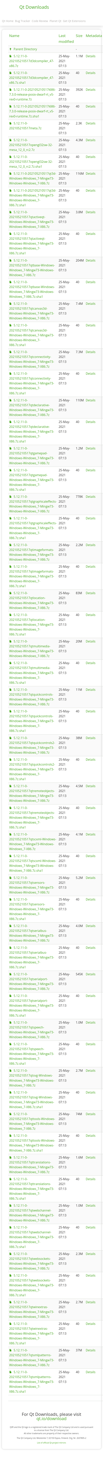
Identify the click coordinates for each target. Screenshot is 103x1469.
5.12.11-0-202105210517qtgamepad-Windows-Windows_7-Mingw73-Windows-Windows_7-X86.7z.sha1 (31, 480)
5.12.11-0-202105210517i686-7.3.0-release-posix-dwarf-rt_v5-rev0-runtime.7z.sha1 (32, 111)
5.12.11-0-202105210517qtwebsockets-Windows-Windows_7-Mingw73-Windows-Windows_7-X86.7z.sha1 (31, 1285)
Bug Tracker (22, 21)
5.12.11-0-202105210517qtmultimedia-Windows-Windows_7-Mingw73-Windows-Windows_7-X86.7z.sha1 (31, 673)
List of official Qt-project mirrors (51, 1442)
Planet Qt (55, 21)
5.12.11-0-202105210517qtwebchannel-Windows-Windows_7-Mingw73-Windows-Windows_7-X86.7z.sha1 (31, 1237)
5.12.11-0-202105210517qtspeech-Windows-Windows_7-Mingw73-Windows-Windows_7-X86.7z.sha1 (31, 1054)
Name (14, 35)
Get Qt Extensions (74, 21)
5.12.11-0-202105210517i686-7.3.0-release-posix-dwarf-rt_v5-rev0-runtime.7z (32, 94)
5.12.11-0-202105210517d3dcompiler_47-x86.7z (31, 61)
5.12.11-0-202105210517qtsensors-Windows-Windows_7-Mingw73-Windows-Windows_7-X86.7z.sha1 (31, 909)
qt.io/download (51, 1418)
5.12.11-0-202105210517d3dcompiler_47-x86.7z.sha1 (31, 78)
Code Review (40, 21)
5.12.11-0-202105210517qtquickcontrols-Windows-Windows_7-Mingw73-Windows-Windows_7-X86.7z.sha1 (31, 721)
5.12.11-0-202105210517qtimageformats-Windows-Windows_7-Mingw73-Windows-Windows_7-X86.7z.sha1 (31, 576)
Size (79, 35)
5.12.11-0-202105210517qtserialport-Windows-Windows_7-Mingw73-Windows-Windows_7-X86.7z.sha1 (31, 1005)
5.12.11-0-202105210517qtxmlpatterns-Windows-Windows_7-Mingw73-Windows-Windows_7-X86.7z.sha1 (31, 1382)
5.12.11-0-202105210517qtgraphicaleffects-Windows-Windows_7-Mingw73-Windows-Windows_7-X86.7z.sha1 (33, 528)
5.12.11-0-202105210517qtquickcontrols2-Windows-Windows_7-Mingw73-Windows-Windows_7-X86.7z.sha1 (32, 769)
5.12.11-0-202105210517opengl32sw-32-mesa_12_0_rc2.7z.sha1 (31, 162)
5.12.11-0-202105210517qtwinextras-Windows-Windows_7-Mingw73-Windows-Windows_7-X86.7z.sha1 (31, 1333)
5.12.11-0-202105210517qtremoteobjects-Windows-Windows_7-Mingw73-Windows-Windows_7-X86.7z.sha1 (32, 817)
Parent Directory (25, 49)
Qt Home (7, 21)
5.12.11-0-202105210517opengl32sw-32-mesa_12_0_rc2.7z (31, 145)
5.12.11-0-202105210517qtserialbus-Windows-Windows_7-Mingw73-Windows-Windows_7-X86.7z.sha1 (31, 957)
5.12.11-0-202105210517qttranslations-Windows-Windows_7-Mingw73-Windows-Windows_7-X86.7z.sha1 (31, 1189)
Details (90, 56)
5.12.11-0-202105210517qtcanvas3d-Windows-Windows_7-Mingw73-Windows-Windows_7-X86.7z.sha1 (31, 335)
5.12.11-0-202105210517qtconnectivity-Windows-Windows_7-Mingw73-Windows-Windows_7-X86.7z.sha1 (31, 383)
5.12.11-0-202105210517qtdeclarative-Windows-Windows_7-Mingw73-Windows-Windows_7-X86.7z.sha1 (31, 431)
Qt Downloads (34, 7)
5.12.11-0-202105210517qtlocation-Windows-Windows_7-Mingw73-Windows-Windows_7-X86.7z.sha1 (31, 624)
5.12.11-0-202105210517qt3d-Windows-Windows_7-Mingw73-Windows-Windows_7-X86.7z (32, 178)
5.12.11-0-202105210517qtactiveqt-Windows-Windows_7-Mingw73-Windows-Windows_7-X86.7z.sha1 (31, 243)
